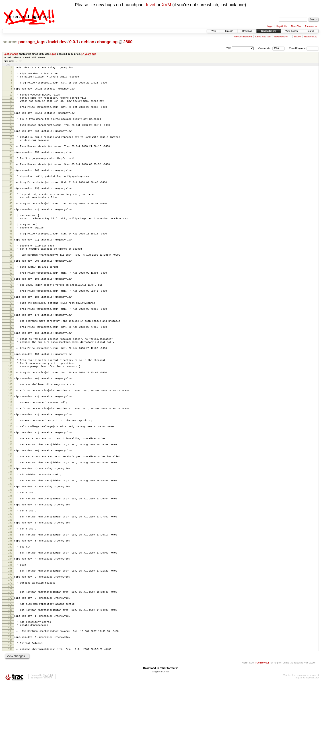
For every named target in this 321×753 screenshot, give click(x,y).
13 (11, 109)
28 (11, 160)
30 (11, 166)
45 (11, 217)
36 (11, 186)
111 (10, 440)
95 (11, 386)
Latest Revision (262, 36)
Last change (11, 54)
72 (11, 308)
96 (11, 388)
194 (10, 717)
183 (10, 680)
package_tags (31, 41)
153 (10, 580)
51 (11, 237)
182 (10, 677)
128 (10, 496)
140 (10, 536)
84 (11, 348)
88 (11, 362)
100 (10, 403)
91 (11, 371)
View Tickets (291, 31)
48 (11, 226)
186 (10, 691)
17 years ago (88, 54)
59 (11, 264)
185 (10, 687)
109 (10, 433)
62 (11, 275)
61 (11, 271)
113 (10, 447)
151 (10, 573)
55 (11, 251)
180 (10, 671)
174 (10, 651)
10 (11, 98)
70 (11, 302)
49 (11, 230)
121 (10, 473)
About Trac (296, 26)
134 (10, 516)
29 (11, 162)
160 (10, 603)
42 (11, 206)
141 (10, 540)
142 (10, 543)
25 (11, 149)
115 (10, 453)
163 (10, 614)
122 (10, 476)
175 (10, 654)
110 (10, 436)
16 (11, 119)
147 (10, 560)
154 (10, 583)
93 (11, 379)
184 (10, 684)
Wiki (213, 31)
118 (10, 463)
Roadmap (247, 31)
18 (11, 125)
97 (11, 392)
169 (10, 634)
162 (10, 610)
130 (10, 503)
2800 (127, 41)
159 (10, 600)
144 (10, 550)
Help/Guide (281, 26)
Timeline (229, 31)
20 (11, 132)
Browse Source (268, 31)
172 (10, 643)
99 (11, 399)
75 (11, 318)
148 (10, 563)
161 (10, 607)
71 (11, 304)
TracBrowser (261, 732)
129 (10, 500)
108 (10, 429)
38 (11, 193)
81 (11, 338)
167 (10, 627)
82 (11, 342)
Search (310, 31)
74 (11, 315)
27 (11, 156)
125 (10, 487)
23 (11, 142)
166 (10, 623)
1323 (53, 54)
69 (11, 298)
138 (10, 530)
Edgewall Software (43, 747)
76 (11, 322)
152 (10, 576)
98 (11, 395)
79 (11, 331)
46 (11, 220)
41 (11, 202)
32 (11, 173)
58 (11, 261)
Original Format (160, 741)
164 (10, 616)
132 (10, 510)
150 (10, 570)
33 (11, 176)
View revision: (265, 48)
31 (11, 169)
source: (10, 41)
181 (10, 674)
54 (11, 247)
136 (10, 523)
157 (10, 593)
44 (11, 213)
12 (11, 105)
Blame (297, 36)
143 (10, 547)
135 (10, 520)
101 (10, 406)
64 (11, 282)
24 (11, 145)
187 (10, 695)
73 (11, 311)
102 (10, 409)
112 (10, 443)
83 (11, 345)
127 (10, 493)
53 (11, 243)
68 (11, 295)
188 (10, 697)
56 (11, 254)
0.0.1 (73, 41)
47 (11, 223)
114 (10, 449)
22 (11, 139)
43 (11, 209)
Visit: (228, 48)
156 (10, 590)
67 (11, 291)
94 (11, 382)
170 (10, 636)
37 (11, 189)
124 (10, 483)
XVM (166, 4)
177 (10, 660)
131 (10, 507)
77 (11, 325)
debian (87, 41)
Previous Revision (243, 36)
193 (10, 715)
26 (11, 153)
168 (10, 630)
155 (10, 587)
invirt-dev (57, 41)
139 (10, 533)
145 (10, 553)
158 (10, 596)
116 (10, 456)
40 (11, 200)
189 (10, 701)
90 (11, 368)
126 (10, 489)
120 (10, 469)
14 (11, 112)
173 (10, 647)
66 (11, 288)
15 (11, 116)
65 (11, 284)
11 (11, 101)
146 (10, 556)
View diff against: (304, 48)
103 (10, 413)
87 (11, 358)
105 (10, 420)
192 (10, 711)
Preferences (311, 26)
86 (11, 355)
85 (11, 351)
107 (10, 426)
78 (11, 328)
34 (11, 180)
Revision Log (310, 36)
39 (11, 196)
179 (10, 667)
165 (10, 620)
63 (11, 278)
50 (11, 233)
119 (10, 467)
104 (10, 416)
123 (10, 480)
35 (11, 182)
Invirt (150, 4)
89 (11, 365)
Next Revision (281, 36)
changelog (107, 41)
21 (11, 136)
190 (10, 704)
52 (11, 241)
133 (10, 513)
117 (10, 460)
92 (11, 375)
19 (11, 129)
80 (11, 335)
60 (11, 267)
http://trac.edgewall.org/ (307, 747)
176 (10, 657)
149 (10, 567)
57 (11, 258)
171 (10, 640)
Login (269, 26)
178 (10, 664)
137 (10, 527)
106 (10, 423)
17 (11, 122)
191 (10, 708)
